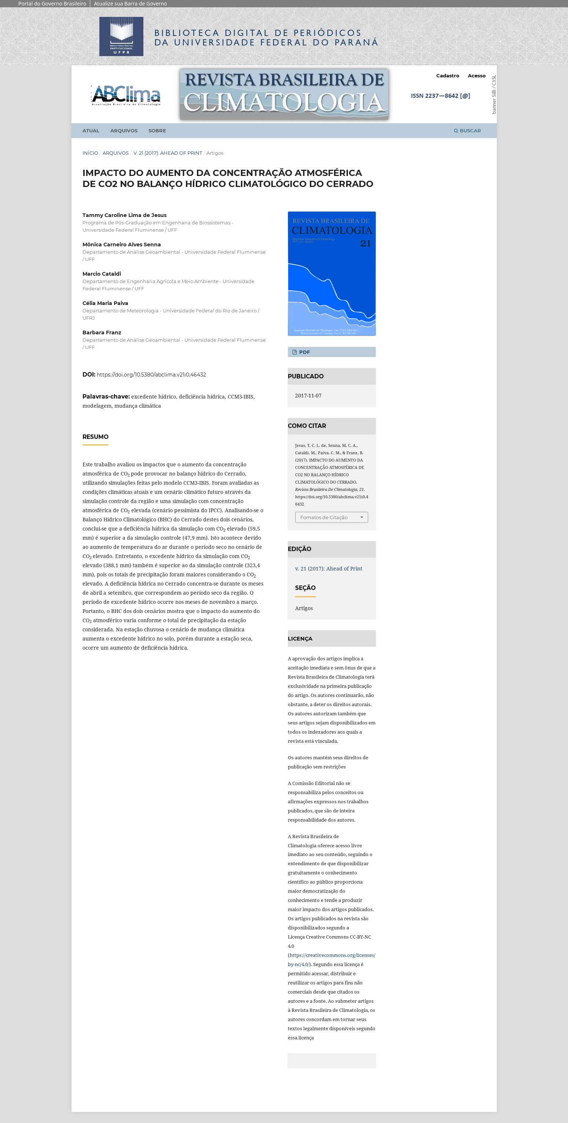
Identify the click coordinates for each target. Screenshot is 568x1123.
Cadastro (447, 75)
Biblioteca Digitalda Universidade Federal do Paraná (267, 37)
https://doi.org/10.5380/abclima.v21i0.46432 (151, 374)
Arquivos (124, 130)
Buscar (467, 130)
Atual (91, 130)
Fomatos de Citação (324, 517)
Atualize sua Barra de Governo (130, 3)
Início (90, 153)
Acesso (477, 75)
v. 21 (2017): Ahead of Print (167, 153)
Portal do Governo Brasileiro (52, 3)
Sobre (157, 130)
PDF (304, 352)
